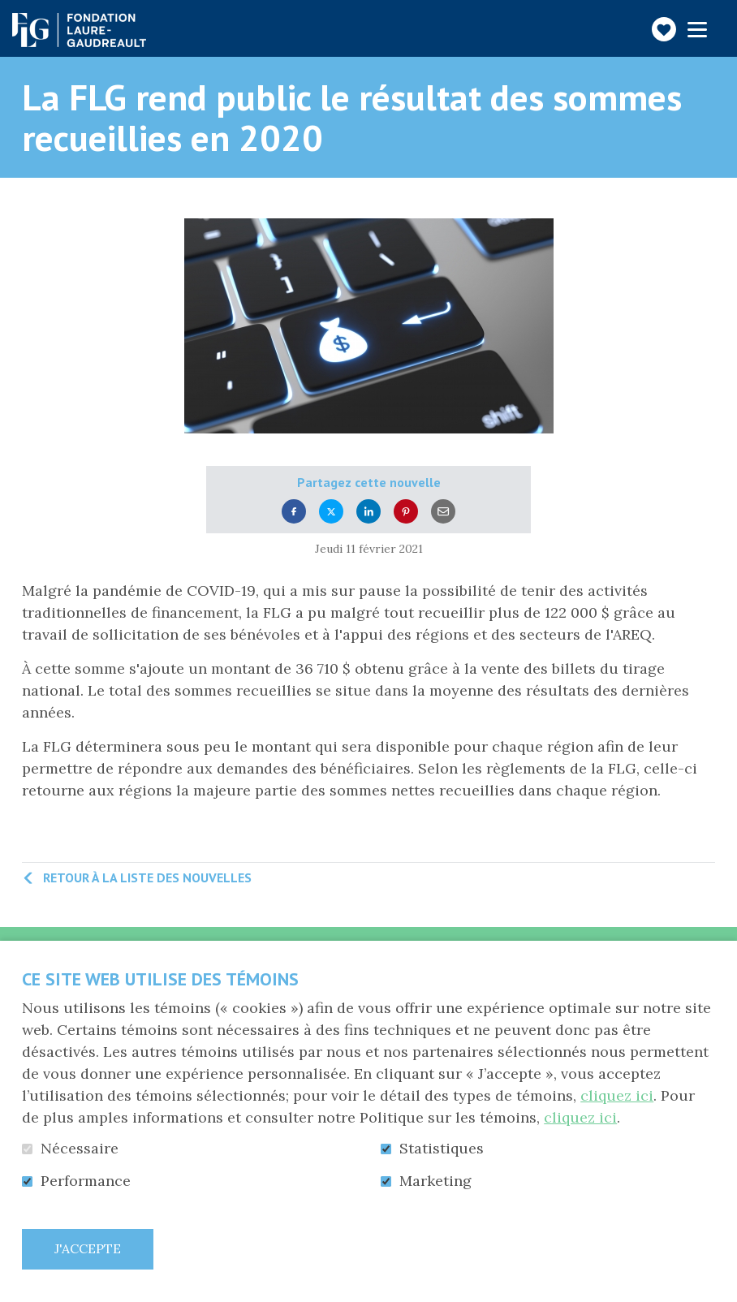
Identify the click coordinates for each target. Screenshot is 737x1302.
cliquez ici (616, 1095)
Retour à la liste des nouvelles (147, 877)
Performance (86, 1181)
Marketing (435, 1181)
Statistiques (441, 1148)
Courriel (443, 512)
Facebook (294, 512)
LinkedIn (368, 512)
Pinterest (406, 512)
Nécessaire (80, 1148)
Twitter (331, 512)
